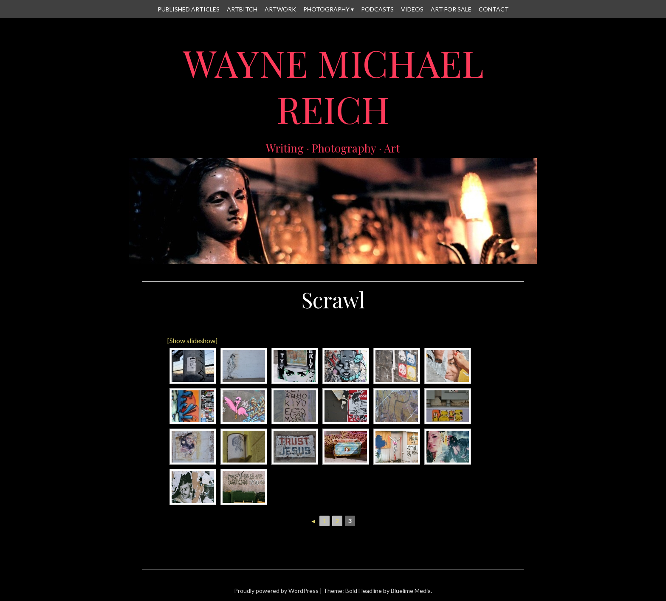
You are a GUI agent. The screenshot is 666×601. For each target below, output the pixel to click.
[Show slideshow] (192, 340)
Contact (494, 9)
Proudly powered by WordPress (276, 590)
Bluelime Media (411, 590)
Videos (412, 9)
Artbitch (242, 9)
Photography (326, 9)
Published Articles (189, 9)
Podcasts (377, 9)
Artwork (280, 9)
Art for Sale (451, 9)
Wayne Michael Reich (333, 86)
